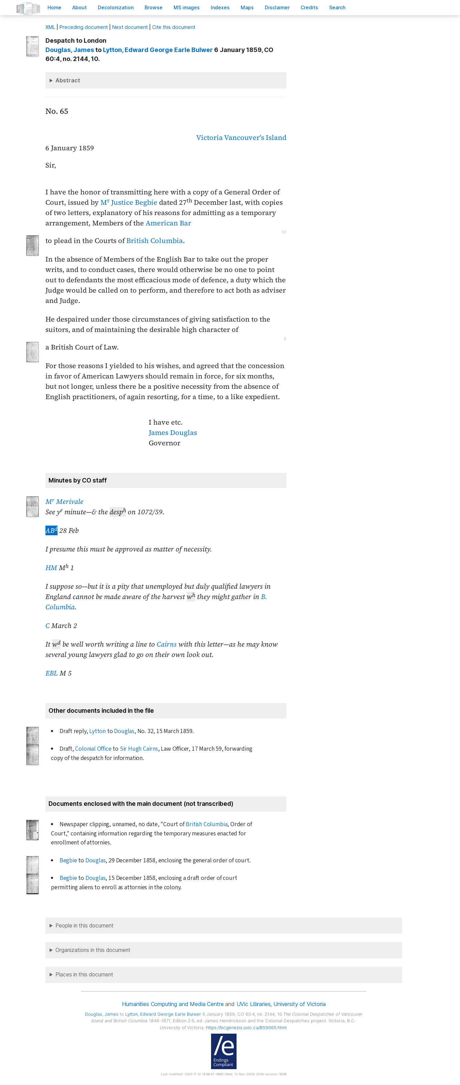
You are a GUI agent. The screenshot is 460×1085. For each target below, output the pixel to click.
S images (187, 7)
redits (309, 7)
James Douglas (173, 432)
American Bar (168, 223)
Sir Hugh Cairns (139, 748)
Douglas (124, 731)
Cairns (167, 644)
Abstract (67, 80)
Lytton (97, 731)
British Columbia (154, 240)
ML (50, 27)
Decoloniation (116, 7)
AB (51, 530)
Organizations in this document (92, 950)
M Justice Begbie (129, 202)
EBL (51, 673)
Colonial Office (93, 748)
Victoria (209, 137)
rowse (154, 7)
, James (69, 49)
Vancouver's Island (255, 137)
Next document (130, 27)
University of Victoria (299, 1004)
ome (54, 7)
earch (337, 7)
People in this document (84, 925)
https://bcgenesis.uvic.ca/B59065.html (246, 1027)
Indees (220, 7)
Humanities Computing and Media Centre (172, 1004)
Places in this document (84, 974)
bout (79, 7)
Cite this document (173, 27)
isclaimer (277, 7)
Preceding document (84, 27)
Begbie (68, 860)
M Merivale (64, 501)
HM (51, 567)
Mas (247, 7)
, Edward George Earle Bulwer (158, 49)
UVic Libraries (254, 1004)
